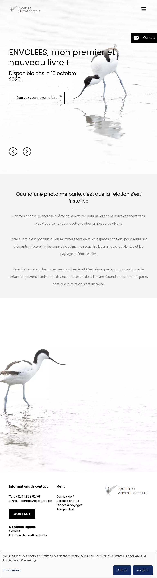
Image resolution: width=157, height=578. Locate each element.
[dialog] (78, 565)
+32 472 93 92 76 (28, 496)
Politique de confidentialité (28, 535)
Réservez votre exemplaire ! (36, 97)
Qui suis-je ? (65, 496)
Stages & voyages (69, 505)
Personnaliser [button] (12, 570)
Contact (22, 513)
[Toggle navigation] (144, 9)
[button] (13, 151)
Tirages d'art (65, 509)
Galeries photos (68, 501)
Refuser (122, 570)
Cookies (14, 531)
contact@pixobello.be (36, 501)
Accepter (143, 570)
